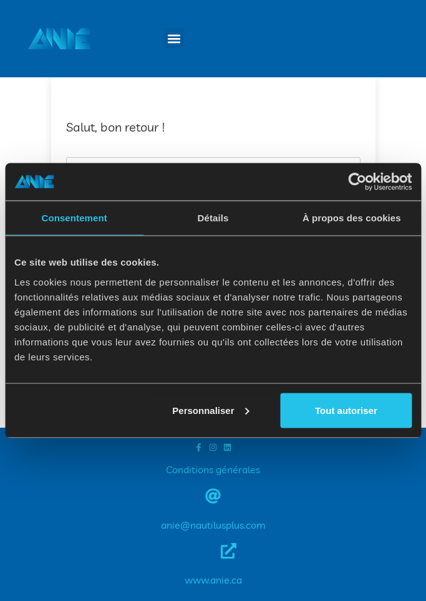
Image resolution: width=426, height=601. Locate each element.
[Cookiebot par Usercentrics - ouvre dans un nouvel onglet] (357, 182)
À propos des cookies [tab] (352, 218)
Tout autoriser (346, 410)
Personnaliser (210, 410)
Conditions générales (213, 469)
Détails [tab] (213, 218)
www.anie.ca (213, 580)
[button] (173, 38)
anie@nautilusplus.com (213, 525)
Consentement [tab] (74, 218)
